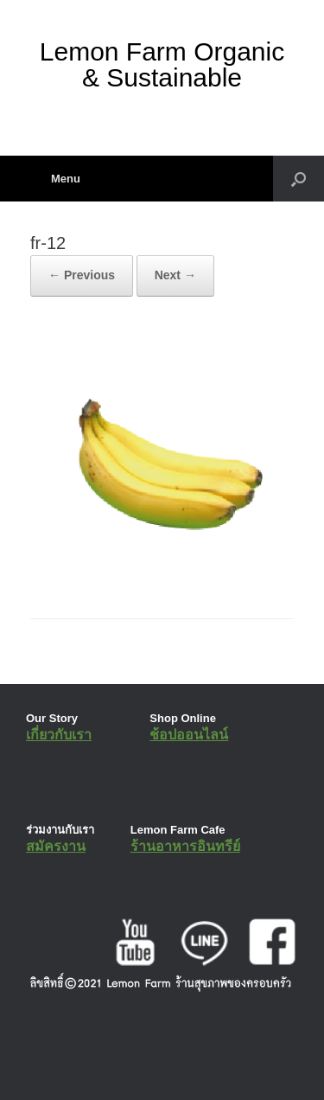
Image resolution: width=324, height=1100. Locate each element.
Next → (175, 275)
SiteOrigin (150, 1064)
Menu (55, 178)
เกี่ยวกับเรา (59, 734)
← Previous (81, 275)
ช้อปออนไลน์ (188, 734)
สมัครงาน (56, 846)
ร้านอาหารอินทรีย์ (185, 846)
